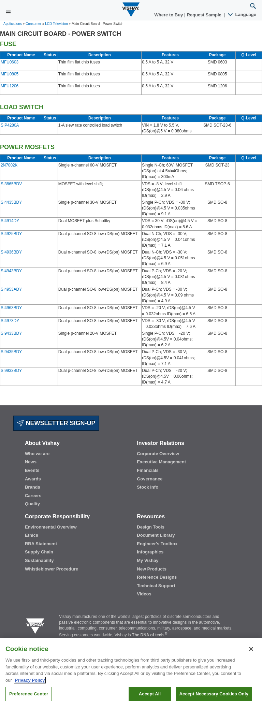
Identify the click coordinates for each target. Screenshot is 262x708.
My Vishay (147, 560)
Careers (33, 495)
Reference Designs (157, 577)
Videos (144, 593)
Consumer (33, 24)
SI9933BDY (11, 370)
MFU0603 (9, 62)
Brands (32, 487)
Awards (33, 478)
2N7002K (9, 165)
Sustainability (39, 560)
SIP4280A (10, 125)
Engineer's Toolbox (157, 543)
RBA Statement (41, 543)
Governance (149, 478)
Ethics (31, 535)
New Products (151, 569)
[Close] (251, 659)
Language (242, 14)
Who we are (37, 453)
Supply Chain (39, 551)
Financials (148, 470)
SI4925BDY (11, 233)
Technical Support (156, 585)
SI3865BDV (11, 184)
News (31, 461)
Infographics (150, 551)
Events (32, 470)
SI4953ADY (11, 289)
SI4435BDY (11, 202)
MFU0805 (9, 74)
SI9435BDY (11, 351)
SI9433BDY (11, 333)
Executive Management (161, 461)
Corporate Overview (158, 453)
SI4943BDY (11, 271)
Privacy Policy (30, 690)
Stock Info (147, 487)
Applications (12, 24)
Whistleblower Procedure (51, 569)
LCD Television (56, 24)
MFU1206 (9, 86)
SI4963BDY (11, 307)
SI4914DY (10, 220)
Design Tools (150, 527)
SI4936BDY (11, 252)
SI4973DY (10, 320)
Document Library (156, 535)
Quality (32, 503)
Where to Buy (169, 14)
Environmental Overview (51, 527)
